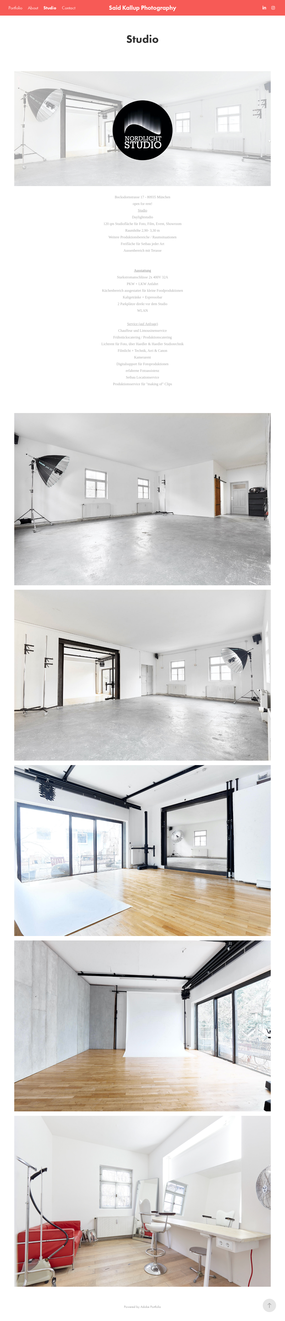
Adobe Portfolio (150, 1307)
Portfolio (15, 7)
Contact (68, 7)
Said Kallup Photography (142, 7)
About (33, 7)
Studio (49, 7)
